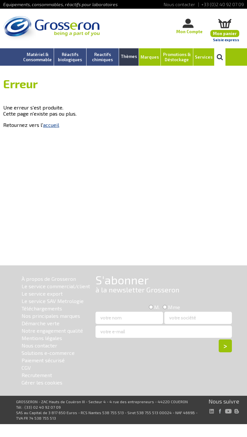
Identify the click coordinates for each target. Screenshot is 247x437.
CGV (26, 368)
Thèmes (129, 56)
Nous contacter (39, 345)
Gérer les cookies (42, 382)
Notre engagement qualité (52, 331)
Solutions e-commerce (48, 353)
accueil (51, 125)
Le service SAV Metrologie (53, 301)
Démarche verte (40, 323)
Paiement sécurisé (43, 360)
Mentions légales (42, 338)
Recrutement (37, 375)
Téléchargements (42, 308)
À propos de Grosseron (49, 279)
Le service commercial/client (56, 286)
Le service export (42, 293)
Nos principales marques (51, 316)
